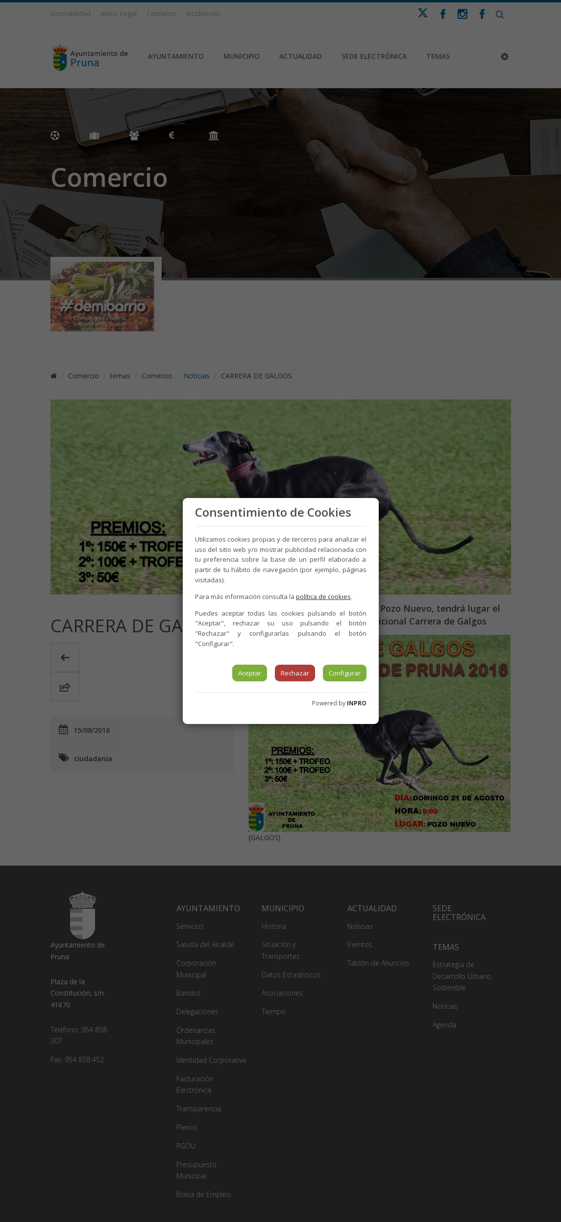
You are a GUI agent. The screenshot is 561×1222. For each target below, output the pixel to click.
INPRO (356, 703)
